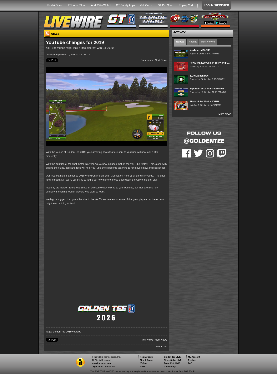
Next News (161, 60)
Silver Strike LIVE (172, 360)
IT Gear (143, 363)
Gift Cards (146, 5)
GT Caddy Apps (125, 5)
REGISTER (222, 5)
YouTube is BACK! (200, 50)
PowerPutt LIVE (172, 363)
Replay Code (186, 5)
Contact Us (109, 366)
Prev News (147, 60)
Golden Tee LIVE (172, 357)
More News (225, 113)
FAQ (190, 363)
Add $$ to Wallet (101, 5)
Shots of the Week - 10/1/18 (204, 101)
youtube (76, 331)
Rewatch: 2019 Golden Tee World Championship (216, 63)
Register (192, 360)
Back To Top (161, 346)
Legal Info (97, 366)
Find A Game (55, 5)
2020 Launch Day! (199, 75)
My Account (194, 357)
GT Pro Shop (165, 5)
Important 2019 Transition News (207, 88)
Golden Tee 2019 (62, 331)
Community (170, 366)
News (142, 366)
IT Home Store (77, 5)
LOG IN (208, 5)
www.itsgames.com (101, 363)
